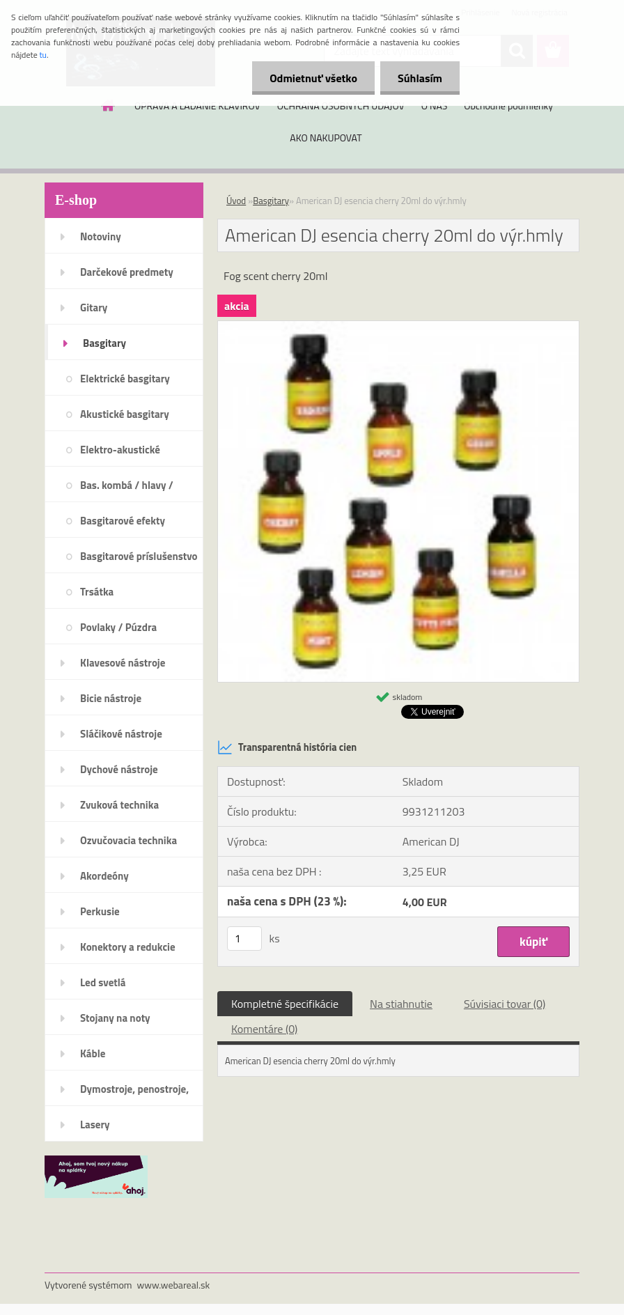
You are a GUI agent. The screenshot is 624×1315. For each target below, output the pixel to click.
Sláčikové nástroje (121, 734)
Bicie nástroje (110, 698)
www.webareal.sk (173, 1284)
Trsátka (97, 592)
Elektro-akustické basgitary (120, 454)
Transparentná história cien (287, 747)
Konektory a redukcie (128, 947)
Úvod (236, 201)
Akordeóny (104, 876)
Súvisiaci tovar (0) (504, 1003)
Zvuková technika (119, 805)
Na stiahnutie (401, 1003)
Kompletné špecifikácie (284, 1003)
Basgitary (104, 343)
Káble (92, 1053)
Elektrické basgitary (125, 379)
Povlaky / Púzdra (118, 627)
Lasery (95, 1124)
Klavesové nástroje (122, 663)
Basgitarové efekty (122, 521)
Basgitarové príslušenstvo (139, 556)
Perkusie (100, 911)
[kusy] (244, 938)
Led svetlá (102, 982)
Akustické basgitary (124, 414)
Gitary (93, 307)
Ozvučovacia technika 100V (128, 844)
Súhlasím (420, 78)
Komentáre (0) (264, 1028)
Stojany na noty (115, 1018)
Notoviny (100, 236)
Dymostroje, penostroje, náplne (134, 1093)
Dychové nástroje (119, 769)
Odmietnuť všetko (313, 78)
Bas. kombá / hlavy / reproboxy (126, 489)
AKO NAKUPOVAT (325, 137)
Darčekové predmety (126, 272)
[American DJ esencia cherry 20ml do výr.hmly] (398, 326)
